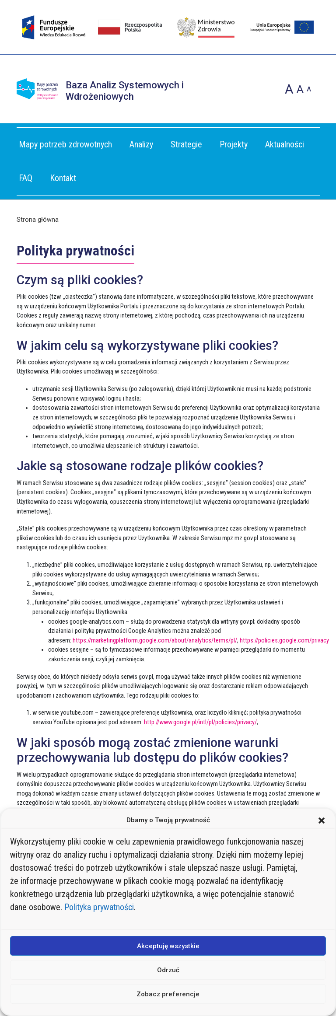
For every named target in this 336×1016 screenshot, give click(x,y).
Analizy (141, 144)
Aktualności (284, 144)
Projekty (234, 144)
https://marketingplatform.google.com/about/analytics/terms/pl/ (155, 640)
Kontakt (63, 178)
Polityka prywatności (99, 907)
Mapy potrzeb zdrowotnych (65, 144)
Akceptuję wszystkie (168, 946)
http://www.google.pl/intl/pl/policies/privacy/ (200, 722)
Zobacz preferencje (168, 994)
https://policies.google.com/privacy (284, 640)
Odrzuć (168, 970)
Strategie (186, 144)
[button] (321, 820)
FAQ (25, 178)
